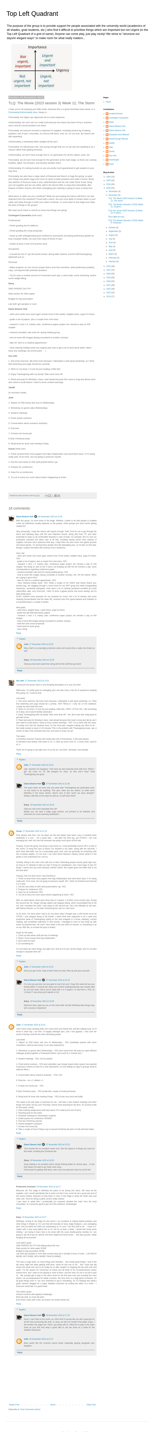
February (113, 258)
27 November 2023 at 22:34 (58, 980)
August (112, 235)
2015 (108, 292)
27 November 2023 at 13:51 (37, 681)
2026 (108, 177)
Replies (22, 639)
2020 (108, 274)
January (112, 261)
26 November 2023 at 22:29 (50, 516)
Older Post (91, 1405)
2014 (108, 296)
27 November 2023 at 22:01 (33, 1025)
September (114, 231)
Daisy (111, 122)
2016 (108, 289)
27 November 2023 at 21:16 (35, 831)
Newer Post (14, 1405)
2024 (108, 184)
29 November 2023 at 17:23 (58, 1315)
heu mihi (20, 681)
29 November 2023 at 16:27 (34, 1217)
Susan (19, 831)
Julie (26, 644)
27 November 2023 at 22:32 (58, 1144)
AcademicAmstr (116, 113)
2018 (108, 281)
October (112, 227)
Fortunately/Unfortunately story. (23, 112)
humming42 (114, 160)
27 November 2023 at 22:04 (41, 765)
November (113, 195)
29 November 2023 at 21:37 (41, 1339)
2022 (108, 266)
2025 (108, 180)
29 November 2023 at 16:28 (42, 660)
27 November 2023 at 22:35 (58, 784)
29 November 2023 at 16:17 (48, 1187)
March (112, 254)
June (111, 242)
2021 (108, 270)
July (111, 239)
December (113, 191)
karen (111, 164)
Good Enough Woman (118, 139)
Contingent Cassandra (118, 118)
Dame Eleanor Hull (24, 516)
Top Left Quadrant (32, 13)
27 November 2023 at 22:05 (41, 644)
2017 (108, 285)
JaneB (111, 143)
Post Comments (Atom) (30, 1409)
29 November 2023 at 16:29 (42, 1001)
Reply (18, 633)
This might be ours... (117, 217)
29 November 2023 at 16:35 (42, 1160)
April (111, 250)
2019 (108, 277)
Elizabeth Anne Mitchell (119, 134)
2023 (108, 188)
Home (53, 1405)
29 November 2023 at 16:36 (42, 805)
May (111, 246)
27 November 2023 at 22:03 (41, 967)
